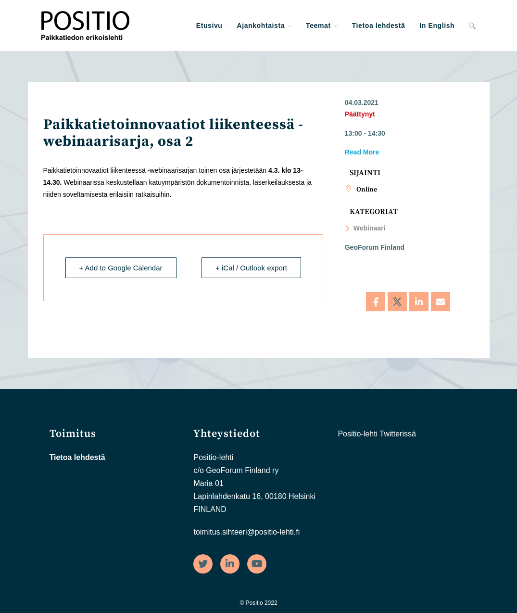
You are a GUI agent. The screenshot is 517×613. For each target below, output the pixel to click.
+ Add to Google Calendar (121, 268)
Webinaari (365, 228)
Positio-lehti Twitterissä (377, 434)
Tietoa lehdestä (77, 457)
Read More (362, 152)
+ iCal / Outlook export (251, 268)
